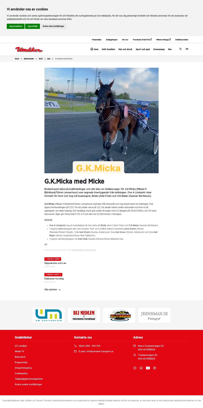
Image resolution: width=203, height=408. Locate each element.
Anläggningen (111, 40)
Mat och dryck (125, 49)
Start (19, 59)
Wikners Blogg (163, 39)
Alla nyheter (52, 289)
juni (50, 59)
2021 (42, 59)
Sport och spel (143, 49)
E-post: (93, 351)
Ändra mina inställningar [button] (53, 26)
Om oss (125, 40)
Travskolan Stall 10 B (142, 39)
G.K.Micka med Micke (63, 59)
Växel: (87, 346)
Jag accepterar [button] (15, 26)
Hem (94, 49)
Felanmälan (96, 40)
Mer (170, 49)
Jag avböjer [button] (32, 26)
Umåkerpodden (181, 40)
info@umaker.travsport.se (84, 250)
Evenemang (159, 49)
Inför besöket (108, 49)
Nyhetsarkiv (30, 59)
